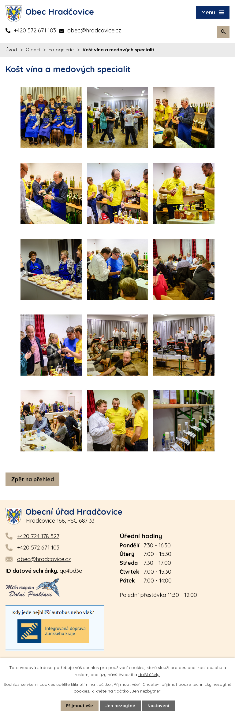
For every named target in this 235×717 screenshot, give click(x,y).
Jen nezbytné (120, 705)
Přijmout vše (79, 705)
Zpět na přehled (32, 479)
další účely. (149, 674)
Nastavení (158, 705)
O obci (33, 50)
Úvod (11, 50)
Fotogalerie (61, 50)
